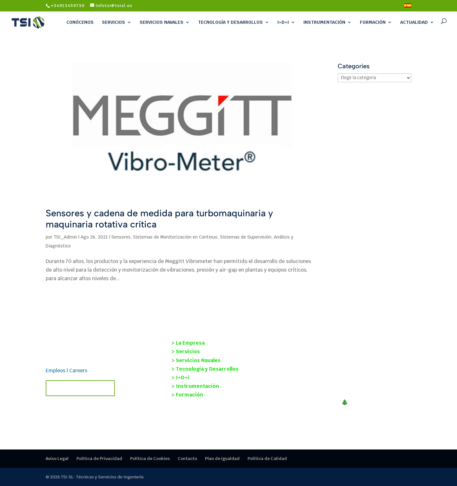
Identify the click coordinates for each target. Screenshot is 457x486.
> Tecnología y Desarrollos (204, 369)
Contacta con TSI (80, 388)
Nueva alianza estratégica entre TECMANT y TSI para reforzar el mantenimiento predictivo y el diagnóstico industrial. (352, 378)
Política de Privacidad (99, 458)
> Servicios (185, 351)
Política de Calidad (267, 458)
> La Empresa (188, 343)
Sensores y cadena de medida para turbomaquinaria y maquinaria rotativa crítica (159, 218)
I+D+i (283, 22)
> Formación (187, 394)
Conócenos (80, 22)
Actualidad (414, 22)
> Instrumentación (195, 386)
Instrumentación (324, 22)
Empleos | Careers (66, 370)
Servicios (113, 22)
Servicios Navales (161, 22)
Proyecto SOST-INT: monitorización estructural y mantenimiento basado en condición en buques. (348, 348)
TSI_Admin (65, 237)
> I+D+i (180, 377)
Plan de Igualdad (222, 458)
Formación (373, 22)
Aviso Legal (57, 458)
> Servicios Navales (196, 360)
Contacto (187, 458)
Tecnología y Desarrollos (230, 22)
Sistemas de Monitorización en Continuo (175, 237)
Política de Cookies (150, 458)
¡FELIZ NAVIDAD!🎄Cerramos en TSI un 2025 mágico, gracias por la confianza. (348, 406)
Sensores (120, 237)
